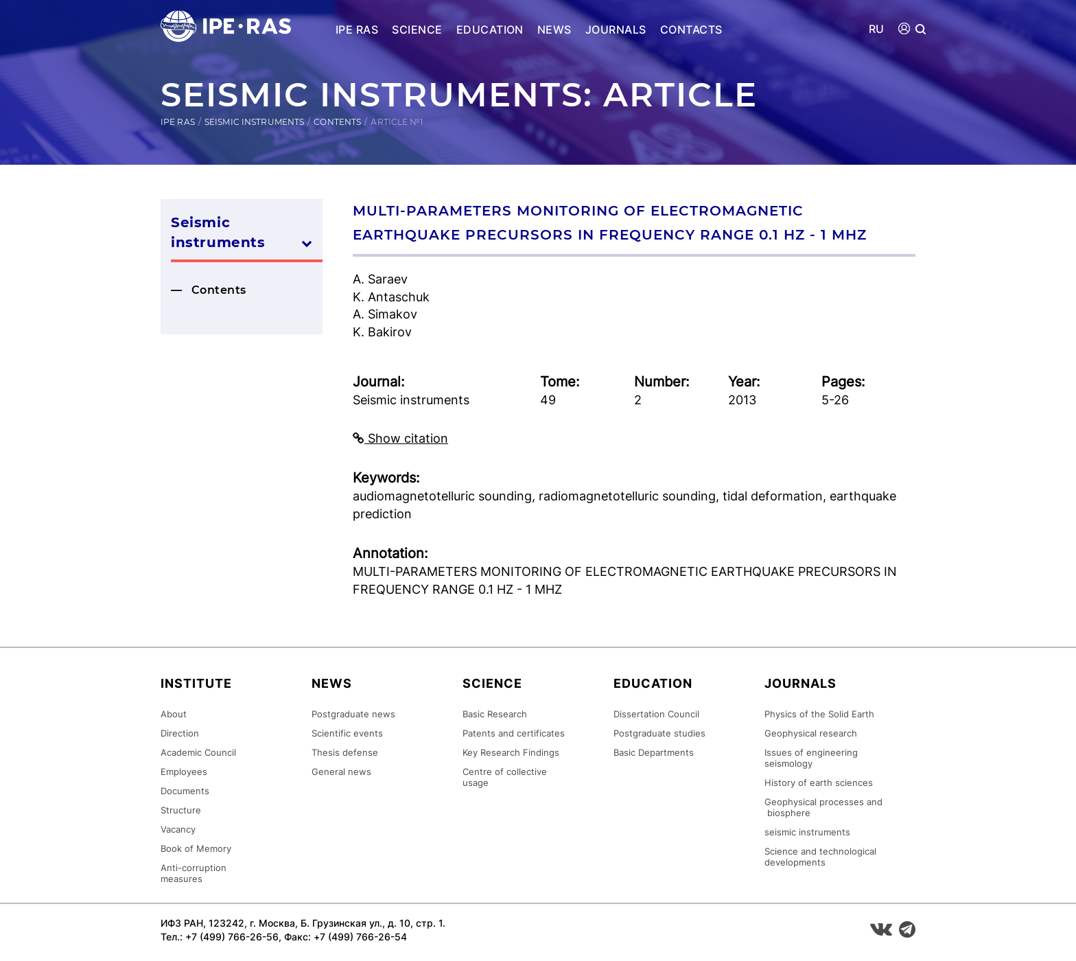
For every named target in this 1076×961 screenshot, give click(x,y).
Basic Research (495, 713)
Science (417, 29)
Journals (615, 29)
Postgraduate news (353, 713)
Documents (185, 790)
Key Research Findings (511, 752)
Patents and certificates (514, 733)
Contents (337, 122)
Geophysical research (810, 733)
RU (877, 29)
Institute (196, 683)
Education (490, 29)
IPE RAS (357, 29)
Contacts (691, 29)
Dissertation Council (656, 713)
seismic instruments (807, 831)
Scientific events (347, 733)
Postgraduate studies (659, 733)
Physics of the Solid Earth (819, 713)
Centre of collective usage (505, 777)
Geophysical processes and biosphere (823, 807)
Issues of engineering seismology (811, 758)
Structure (181, 809)
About (174, 713)
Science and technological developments (820, 857)
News (554, 29)
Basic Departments (653, 752)
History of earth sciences (818, 782)
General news (341, 771)
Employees (184, 771)
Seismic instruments (254, 122)
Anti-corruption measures (193, 873)
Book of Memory (196, 848)
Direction (180, 733)
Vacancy (178, 829)
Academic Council (198, 752)
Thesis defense (345, 752)
